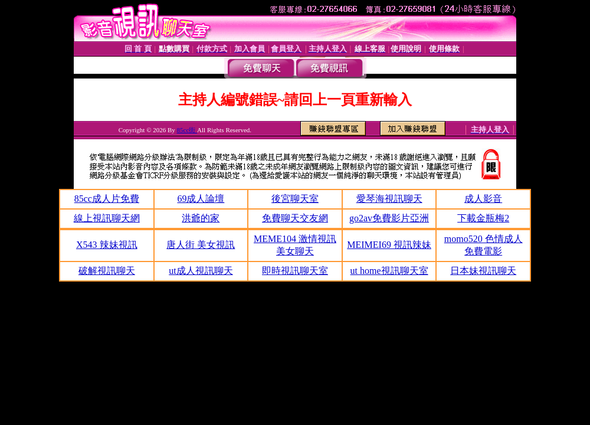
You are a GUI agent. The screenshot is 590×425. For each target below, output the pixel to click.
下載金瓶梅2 (483, 218)
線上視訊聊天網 (107, 218)
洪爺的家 (200, 218)
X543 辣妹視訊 (106, 245)
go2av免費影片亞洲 (389, 218)
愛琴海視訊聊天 (389, 199)
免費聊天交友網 (295, 218)
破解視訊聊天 (106, 271)
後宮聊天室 (295, 199)
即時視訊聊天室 (295, 271)
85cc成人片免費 (106, 199)
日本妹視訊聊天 (483, 271)
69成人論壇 (200, 199)
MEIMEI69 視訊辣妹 (389, 245)
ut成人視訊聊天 (200, 271)
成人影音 (483, 199)
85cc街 (187, 129)
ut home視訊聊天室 (389, 271)
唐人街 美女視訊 (200, 245)
